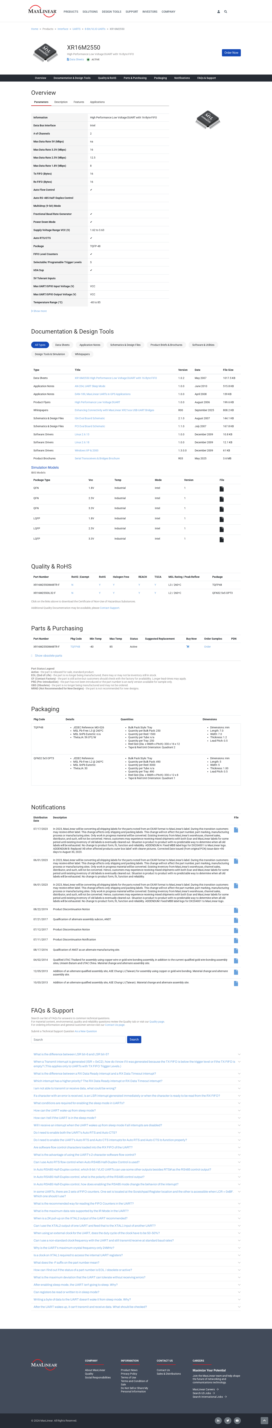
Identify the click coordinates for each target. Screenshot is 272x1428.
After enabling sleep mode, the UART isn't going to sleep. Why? (137, 1284)
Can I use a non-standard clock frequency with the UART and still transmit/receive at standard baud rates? (137, 1240)
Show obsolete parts (48, 655)
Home (34, 28)
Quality (89, 1373)
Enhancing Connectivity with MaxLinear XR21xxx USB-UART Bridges (114, 410)
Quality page (156, 1021)
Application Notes (90, 344)
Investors (149, 11)
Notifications (182, 77)
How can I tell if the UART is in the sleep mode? (137, 1117)
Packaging (160, 77)
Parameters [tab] (41, 101)
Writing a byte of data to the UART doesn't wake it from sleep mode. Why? (137, 1299)
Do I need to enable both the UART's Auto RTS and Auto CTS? (137, 1132)
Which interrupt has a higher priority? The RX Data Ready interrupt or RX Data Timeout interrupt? (137, 1081)
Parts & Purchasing (135, 77)
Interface (63, 28)
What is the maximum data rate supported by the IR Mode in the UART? (137, 1211)
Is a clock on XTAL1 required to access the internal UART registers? (137, 1255)
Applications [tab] (97, 101)
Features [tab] (79, 101)
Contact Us (163, 1370)
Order (207, 646)
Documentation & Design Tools (72, 77)
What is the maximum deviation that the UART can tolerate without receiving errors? (137, 1277)
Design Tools (111, 11)
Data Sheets (75, 59)
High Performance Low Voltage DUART (97, 402)
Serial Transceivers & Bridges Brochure (97, 458)
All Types (40, 344)
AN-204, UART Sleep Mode (90, 386)
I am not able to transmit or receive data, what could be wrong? (137, 1088)
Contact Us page (114, 1024)
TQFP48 (75, 646)
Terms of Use (128, 1377)
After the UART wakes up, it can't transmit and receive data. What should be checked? (137, 1306)
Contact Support (109, 607)
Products (71, 11)
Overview (40, 77)
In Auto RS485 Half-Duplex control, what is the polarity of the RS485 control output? (137, 1176)
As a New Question (86, 1031)
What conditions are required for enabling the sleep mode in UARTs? (137, 1103)
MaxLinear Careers (206, 1389)
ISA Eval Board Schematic (90, 418)
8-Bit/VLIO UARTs (95, 28)
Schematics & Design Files (125, 344)
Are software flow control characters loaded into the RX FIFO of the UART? (137, 1147)
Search (134, 1039)
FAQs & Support (206, 77)
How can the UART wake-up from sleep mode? (137, 1110)
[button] (218, 12)
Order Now (231, 52)
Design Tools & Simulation (50, 354)
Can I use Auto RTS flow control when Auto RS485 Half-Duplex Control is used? (137, 1162)
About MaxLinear (95, 1370)
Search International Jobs (210, 1396)
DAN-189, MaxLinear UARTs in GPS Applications (103, 394)
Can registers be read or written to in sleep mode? (137, 1292)
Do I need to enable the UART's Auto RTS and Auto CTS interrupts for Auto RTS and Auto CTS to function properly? (137, 1140)
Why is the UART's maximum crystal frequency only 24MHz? (137, 1247)
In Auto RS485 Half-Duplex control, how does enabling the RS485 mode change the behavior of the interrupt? (137, 1184)
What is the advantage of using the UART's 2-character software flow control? (137, 1154)
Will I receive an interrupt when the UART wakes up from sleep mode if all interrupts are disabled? (137, 1125)
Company (168, 11)
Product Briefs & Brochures (166, 344)
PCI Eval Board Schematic (90, 426)
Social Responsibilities (98, 1377)
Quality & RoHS (107, 77)
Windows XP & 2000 (86, 450)
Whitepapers (82, 354)
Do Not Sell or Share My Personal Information (134, 1390)
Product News (129, 1370)
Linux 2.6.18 (82, 442)
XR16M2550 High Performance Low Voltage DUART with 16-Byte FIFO (116, 378)
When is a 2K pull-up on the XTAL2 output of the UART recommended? (137, 1218)
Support (132, 11)
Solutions (90, 11)
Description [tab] (61, 101)
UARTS (76, 28)
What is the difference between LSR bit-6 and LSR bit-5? (137, 1054)
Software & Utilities (203, 344)
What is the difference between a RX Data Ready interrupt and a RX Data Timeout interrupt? (137, 1073)
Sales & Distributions (169, 1373)
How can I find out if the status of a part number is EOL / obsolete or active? (137, 1270)
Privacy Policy (129, 1373)
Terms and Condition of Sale (134, 1383)
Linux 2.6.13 (82, 434)
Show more (39, 311)
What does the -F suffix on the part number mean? (137, 1262)
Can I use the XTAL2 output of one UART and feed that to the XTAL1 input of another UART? (137, 1225)
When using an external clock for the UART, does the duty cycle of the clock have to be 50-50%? (137, 1233)
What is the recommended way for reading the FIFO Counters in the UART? (137, 1203)
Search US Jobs (204, 1393)
